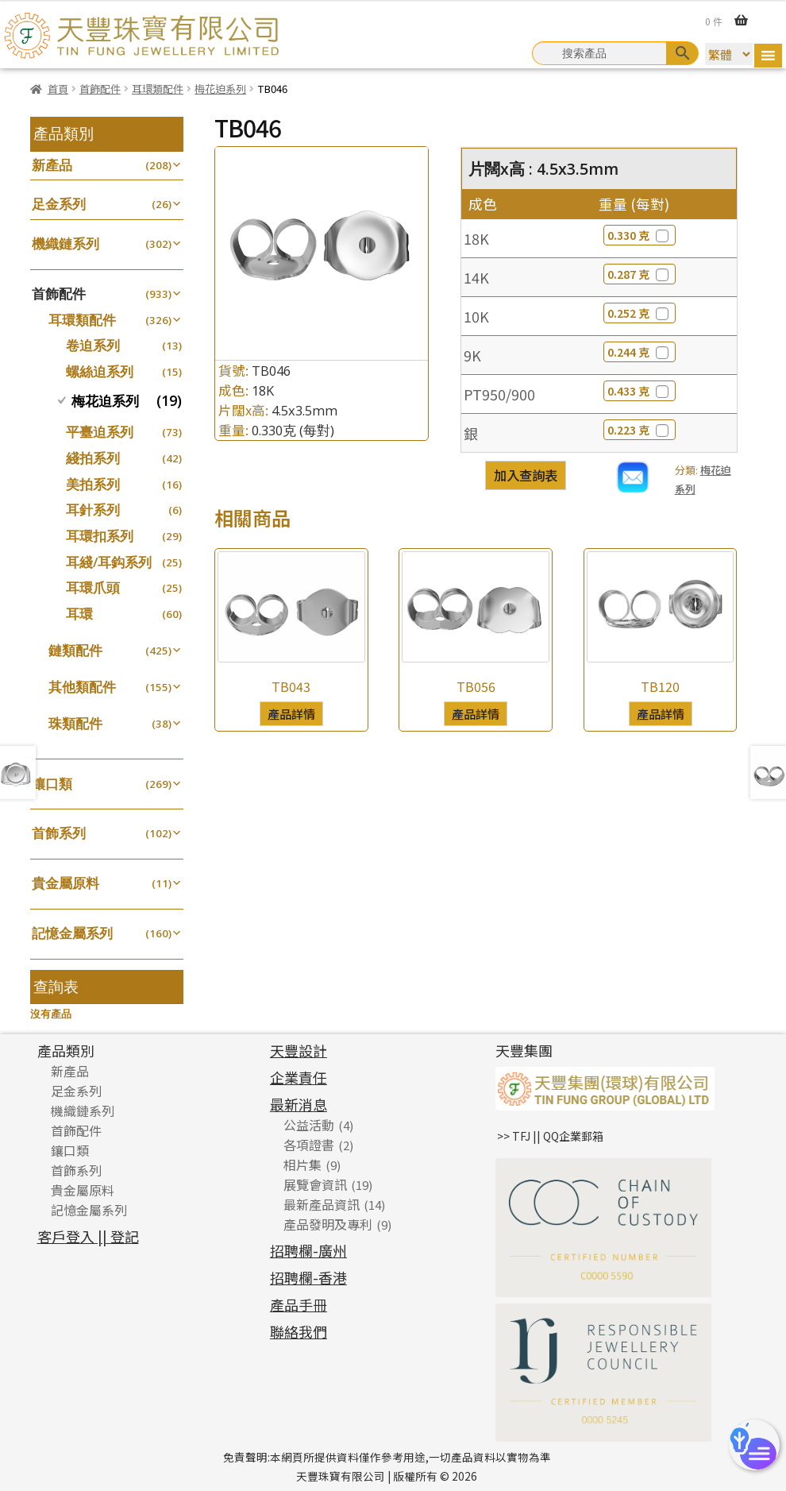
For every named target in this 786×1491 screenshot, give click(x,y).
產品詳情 (291, 713)
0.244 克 (639, 352)
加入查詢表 (525, 475)
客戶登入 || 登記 (88, 1236)
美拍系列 (93, 484)
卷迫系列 (93, 345)
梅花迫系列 (220, 88)
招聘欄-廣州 (308, 1250)
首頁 (58, 88)
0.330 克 (639, 235)
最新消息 (298, 1104)
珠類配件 (75, 723)
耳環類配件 (157, 88)
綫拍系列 (93, 458)
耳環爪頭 (93, 587)
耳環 (79, 614)
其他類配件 (82, 687)
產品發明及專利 (327, 1224)
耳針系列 (93, 509)
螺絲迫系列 (99, 371)
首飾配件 (100, 88)
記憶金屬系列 (72, 933)
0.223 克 (639, 430)
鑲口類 (52, 783)
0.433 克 (639, 391)
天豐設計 (298, 1050)
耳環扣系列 (99, 536)
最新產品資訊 (321, 1204)
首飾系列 (59, 833)
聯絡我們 (298, 1331)
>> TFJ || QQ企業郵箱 (550, 1136)
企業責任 (298, 1077)
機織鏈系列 (65, 243)
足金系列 (59, 204)
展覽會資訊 (315, 1184)
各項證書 (308, 1144)
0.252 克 (639, 313)
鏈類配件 (75, 650)
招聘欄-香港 (308, 1277)
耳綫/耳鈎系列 (109, 562)
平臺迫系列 (99, 432)
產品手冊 (298, 1304)
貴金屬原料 (65, 883)
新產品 (52, 165)
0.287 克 (639, 274)
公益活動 (308, 1124)
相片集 (302, 1164)
